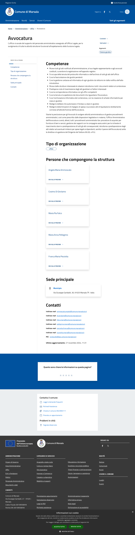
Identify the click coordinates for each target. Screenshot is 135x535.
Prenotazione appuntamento (47, 496)
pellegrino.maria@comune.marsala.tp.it (71, 324)
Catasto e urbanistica (44, 477)
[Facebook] (103, 11)
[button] (67, 531)
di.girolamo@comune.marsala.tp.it (69, 315)
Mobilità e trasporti (43, 481)
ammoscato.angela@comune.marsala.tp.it (72, 311)
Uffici (32, 28)
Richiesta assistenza (44, 507)
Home (10, 28)
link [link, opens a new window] (88, 522)
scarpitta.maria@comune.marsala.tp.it (70, 332)
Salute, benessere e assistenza (79, 473)
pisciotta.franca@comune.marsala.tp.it (70, 328)
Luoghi (101, 480)
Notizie (101, 462)
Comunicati (103, 466)
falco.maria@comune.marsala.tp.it (69, 320)
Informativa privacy (75, 500)
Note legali (72, 503)
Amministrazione (21, 28)
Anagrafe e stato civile (45, 462)
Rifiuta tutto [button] (76, 527)
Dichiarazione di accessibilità (78, 507)
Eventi (101, 484)
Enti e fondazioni (11, 473)
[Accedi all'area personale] (119, 2)
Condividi (104, 38)
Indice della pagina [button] (17, 60)
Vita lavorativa (42, 469)
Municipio (57, 288)
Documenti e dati (11, 485)
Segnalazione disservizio (45, 500)
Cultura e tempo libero (45, 466)
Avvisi (101, 469)
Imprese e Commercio (44, 473)
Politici (7, 477)
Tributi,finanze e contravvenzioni (79, 469)
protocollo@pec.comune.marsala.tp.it (63, 336)
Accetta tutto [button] (59, 527)
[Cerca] (127, 11)
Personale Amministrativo (14, 481)
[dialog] (67, 522)
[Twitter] (108, 11)
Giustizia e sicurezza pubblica (78, 466)
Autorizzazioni (73, 477)
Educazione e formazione (77, 462)
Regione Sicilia (10, 2)
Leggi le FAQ (41, 503)
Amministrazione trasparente (78, 496)
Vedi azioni (104, 43)
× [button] (132, 512)
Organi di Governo (11, 462)
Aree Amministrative (12, 466)
